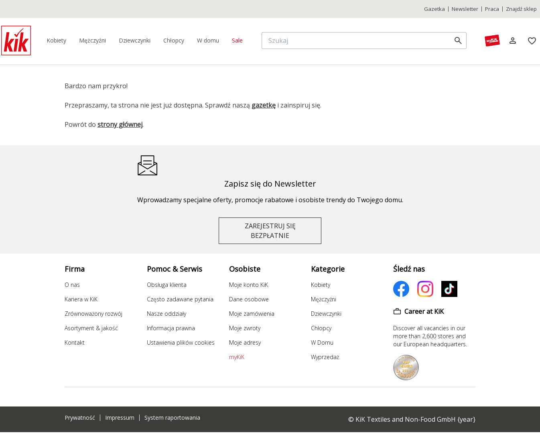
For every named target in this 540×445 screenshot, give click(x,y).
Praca (492, 9)
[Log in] (513, 41)
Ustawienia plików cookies (181, 342)
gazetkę (264, 105)
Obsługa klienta (167, 285)
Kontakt (75, 342)
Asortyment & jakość (91, 328)
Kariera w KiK (81, 299)
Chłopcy (321, 328)
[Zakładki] (532, 41)
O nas (72, 285)
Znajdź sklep (521, 9)
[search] (458, 41)
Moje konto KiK (248, 285)
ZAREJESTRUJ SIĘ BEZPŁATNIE (270, 230)
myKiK (236, 357)
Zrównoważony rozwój (93, 313)
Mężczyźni (323, 299)
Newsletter (465, 9)
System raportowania (172, 418)
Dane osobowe (249, 299)
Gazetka (434, 9)
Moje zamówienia (251, 313)
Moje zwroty (244, 328)
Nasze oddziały (166, 313)
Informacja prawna (171, 328)
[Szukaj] (357, 40)
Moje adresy (245, 342)
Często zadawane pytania (180, 299)
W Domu (322, 342)
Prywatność (80, 418)
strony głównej (119, 124)
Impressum (119, 418)
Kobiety (320, 285)
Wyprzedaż (325, 357)
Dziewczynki (326, 313)
